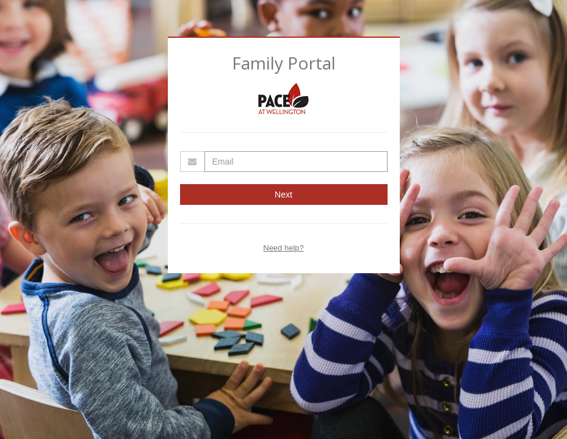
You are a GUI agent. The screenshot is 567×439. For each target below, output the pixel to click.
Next (283, 194)
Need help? (283, 247)
